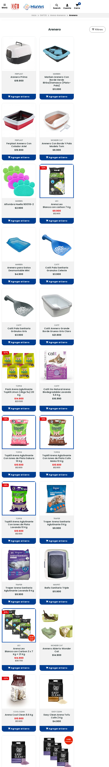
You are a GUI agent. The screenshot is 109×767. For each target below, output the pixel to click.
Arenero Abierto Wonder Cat (54, 455)
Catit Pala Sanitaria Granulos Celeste (54, 204)
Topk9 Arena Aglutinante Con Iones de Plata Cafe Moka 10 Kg (54, 329)
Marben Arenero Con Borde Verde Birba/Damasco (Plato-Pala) (54, 80)
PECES (6, 667)
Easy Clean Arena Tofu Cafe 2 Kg (18, 519)
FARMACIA (8, 650)
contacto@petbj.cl (85, 647)
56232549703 (82, 653)
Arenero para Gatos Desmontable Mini (18, 204)
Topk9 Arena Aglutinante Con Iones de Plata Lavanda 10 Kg (90, 329)
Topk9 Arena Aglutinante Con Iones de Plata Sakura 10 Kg (18, 329)
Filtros (97, 29)
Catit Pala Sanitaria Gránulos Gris (90, 204)
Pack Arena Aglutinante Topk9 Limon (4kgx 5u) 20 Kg (54, 264)
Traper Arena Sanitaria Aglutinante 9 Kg (18, 393)
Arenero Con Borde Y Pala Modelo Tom (18, 142)
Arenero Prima (18, 75)
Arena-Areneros (58, 15)
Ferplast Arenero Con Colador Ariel (90, 77)
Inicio (34, 15)
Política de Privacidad (50, 657)
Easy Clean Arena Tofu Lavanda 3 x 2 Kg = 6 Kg (91, 519)
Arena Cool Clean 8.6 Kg (91, 453)
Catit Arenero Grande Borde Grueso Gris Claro (18, 263)
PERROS (7, 653)
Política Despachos (48, 653)
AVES (5, 660)
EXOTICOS (8, 664)
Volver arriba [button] (55, 602)
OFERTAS (7, 647)
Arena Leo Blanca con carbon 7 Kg (91, 142)
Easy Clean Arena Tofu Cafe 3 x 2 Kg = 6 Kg (18, 579)
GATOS (43, 15)
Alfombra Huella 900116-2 (54, 142)
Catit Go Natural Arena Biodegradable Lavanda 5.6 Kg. (91, 264)
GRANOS (7, 671)
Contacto (44, 647)
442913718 (80, 650)
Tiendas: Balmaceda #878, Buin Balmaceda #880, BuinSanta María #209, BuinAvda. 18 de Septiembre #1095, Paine (87, 662)
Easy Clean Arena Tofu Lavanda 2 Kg (54, 519)
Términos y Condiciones (51, 650)
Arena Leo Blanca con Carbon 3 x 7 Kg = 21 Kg (18, 456)
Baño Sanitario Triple (91, 391)
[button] (18, 95)
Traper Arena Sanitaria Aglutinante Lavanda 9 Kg (54, 394)
